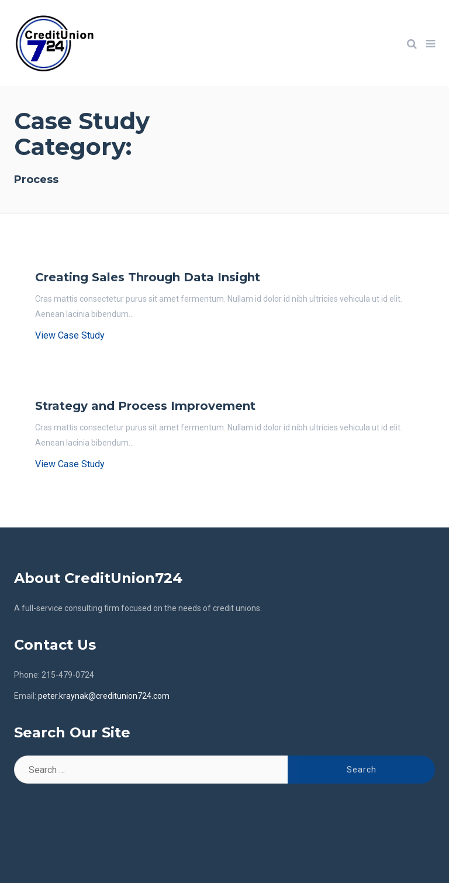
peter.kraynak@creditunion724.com (104, 696)
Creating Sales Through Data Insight (147, 277)
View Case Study (70, 335)
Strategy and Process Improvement (145, 406)
